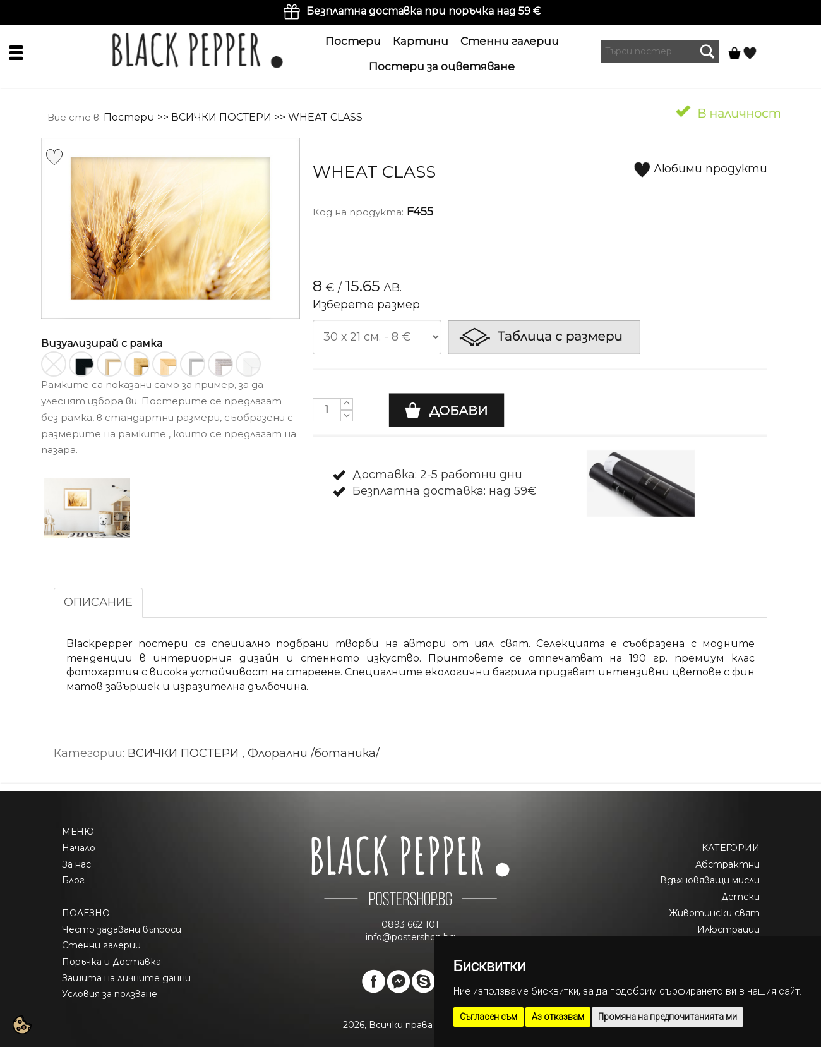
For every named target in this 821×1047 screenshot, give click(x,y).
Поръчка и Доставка (111, 961)
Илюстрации (728, 929)
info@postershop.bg (410, 937)
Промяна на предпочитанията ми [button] (667, 1017)
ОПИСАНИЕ (98, 602)
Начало (78, 848)
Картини (420, 41)
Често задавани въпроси (121, 929)
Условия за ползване (109, 994)
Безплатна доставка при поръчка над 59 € (423, 11)
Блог (73, 880)
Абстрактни (727, 864)
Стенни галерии (509, 41)
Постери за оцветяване (442, 66)
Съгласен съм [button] (488, 1017)
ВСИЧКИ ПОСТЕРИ (221, 117)
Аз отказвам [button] (558, 1017)
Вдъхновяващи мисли (710, 880)
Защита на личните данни (126, 978)
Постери (353, 41)
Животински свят (714, 913)
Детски (740, 896)
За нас (76, 864)
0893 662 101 (410, 924)
